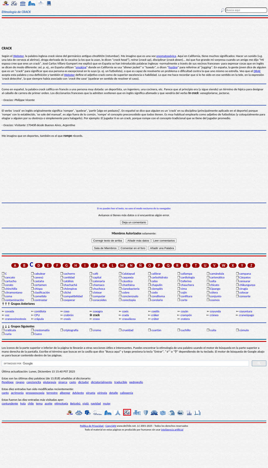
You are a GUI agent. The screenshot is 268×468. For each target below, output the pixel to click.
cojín (184, 292)
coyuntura (245, 311)
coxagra (98, 311)
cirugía (243, 289)
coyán (184, 311)
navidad (96, 403)
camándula (217, 273)
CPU (37, 315)
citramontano (13, 292)
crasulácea (129, 319)
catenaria (99, 281)
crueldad (127, 330)
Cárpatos (245, 277)
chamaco (98, 285)
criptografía (71, 330)
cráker (155, 315)
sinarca (62, 382)
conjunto (215, 296)
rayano (20, 382)
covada (9, 311)
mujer (107, 403)
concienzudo (130, 296)
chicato (214, 285)
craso (96, 319)
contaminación (14, 300)
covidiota (40, 311)
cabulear (39, 273)
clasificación (42, 292)
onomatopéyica (166, 56)
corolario (157, 300)
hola (23, 403)
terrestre (52, 393)
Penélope (8, 382)
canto (5, 393)
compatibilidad (73, 296)
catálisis (68, 281)
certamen (40, 285)
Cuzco (38, 334)
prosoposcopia (35, 393)
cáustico (127, 281)
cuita (213, 330)
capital (97, 277)
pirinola (102, 393)
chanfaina (128, 285)
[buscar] (125, 363)
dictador (83, 382)
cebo (154, 281)
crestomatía (41, 330)
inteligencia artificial (172, 429)
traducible (120, 382)
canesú (38, 277)
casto (72, 382)
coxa (66, 311)
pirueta (90, 393)
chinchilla (11, 289)
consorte (244, 296)
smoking (81, 67)
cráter (155, 319)
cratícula (10, 330)
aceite (48, 403)
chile (31, 403)
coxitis (155, 311)
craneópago (246, 315)
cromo (97, 330)
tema (39, 403)
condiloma (158, 296)
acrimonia (17, 393)
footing (173, 67)
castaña (39, 281)
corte (184, 300)
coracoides (100, 300)
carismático (217, 277)
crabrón (68, 315)
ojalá (85, 403)
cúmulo (244, 330)
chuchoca (99, 289)
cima (184, 289)
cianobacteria (130, 289)
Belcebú (75, 403)
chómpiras (70, 289)
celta (213, 281)
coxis (125, 311)
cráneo (214, 315)
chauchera (187, 285)
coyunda (215, 311)
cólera (214, 292)
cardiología (188, 277)
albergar (65, 393)
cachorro (69, 273)
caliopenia (126, 393)
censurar (244, 281)
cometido (40, 296)
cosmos (215, 300)
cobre (126, 292)
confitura (186, 296)
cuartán (156, 330)
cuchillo (186, 330)
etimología (61, 403)
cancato (10, 277)
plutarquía (49, 382)
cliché (67, 292)
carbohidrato (159, 277)
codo (154, 292)
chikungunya (247, 285)
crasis (67, 319)
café (95, 273)
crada (125, 315)
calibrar (156, 273)
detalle (113, 393)
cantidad (69, 277)
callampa (186, 273)
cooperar (69, 300)
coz (7, 315)
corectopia (129, 300)
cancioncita (34, 382)
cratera (185, 319)
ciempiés (157, 289)
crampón (186, 315)
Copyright (111, 425)
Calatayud (128, 273)
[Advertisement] (134, 31)
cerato (9, 285)
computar (99, 296)
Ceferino (186, 281)
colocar (244, 292)
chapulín (156, 285)
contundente (10, 403)
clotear (97, 292)
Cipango (215, 289)
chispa (38, 289)
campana (245, 273)
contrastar (40, 300)
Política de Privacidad (92, 425)
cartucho (10, 281)
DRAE (257, 71)
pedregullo (136, 382)
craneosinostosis (15, 319)
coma (8, 296)
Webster (18, 56)
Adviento (78, 393)
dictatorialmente (101, 382)
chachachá (70, 285)
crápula (39, 319)
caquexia (128, 277)
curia (8, 334)
